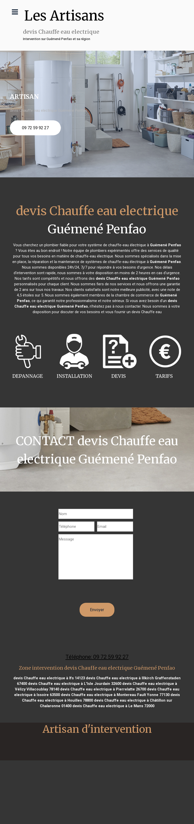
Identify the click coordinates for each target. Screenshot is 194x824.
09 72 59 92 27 (35, 127)
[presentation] (96, 593)
